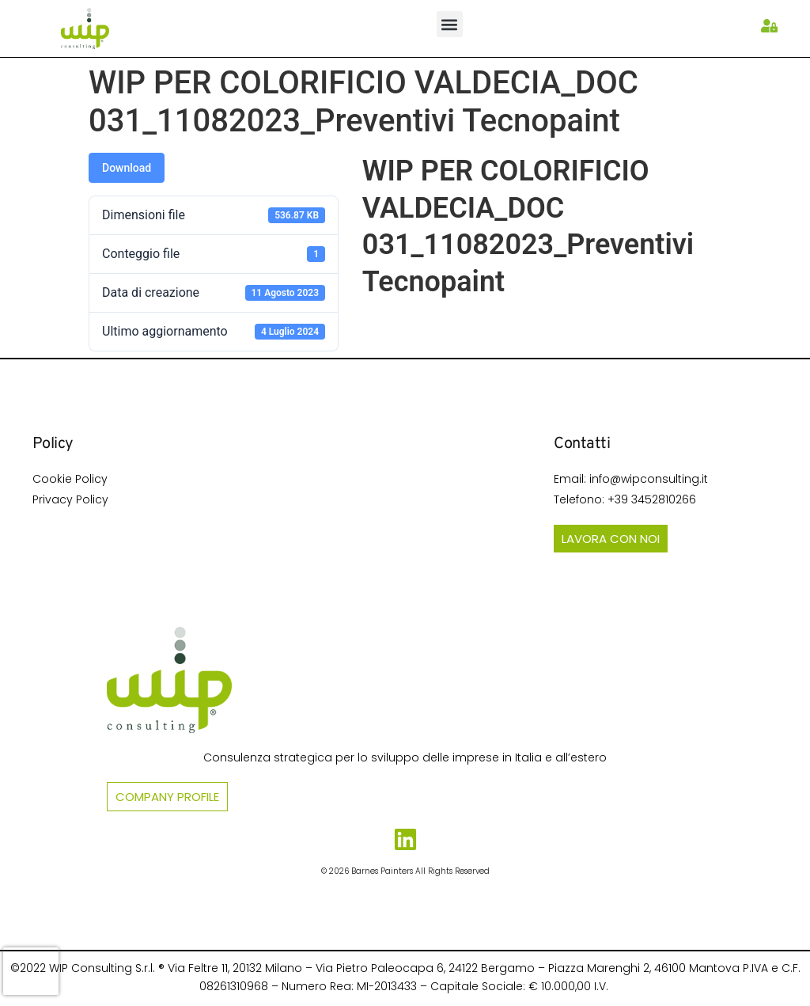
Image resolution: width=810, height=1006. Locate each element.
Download (126, 167)
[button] (450, 24)
